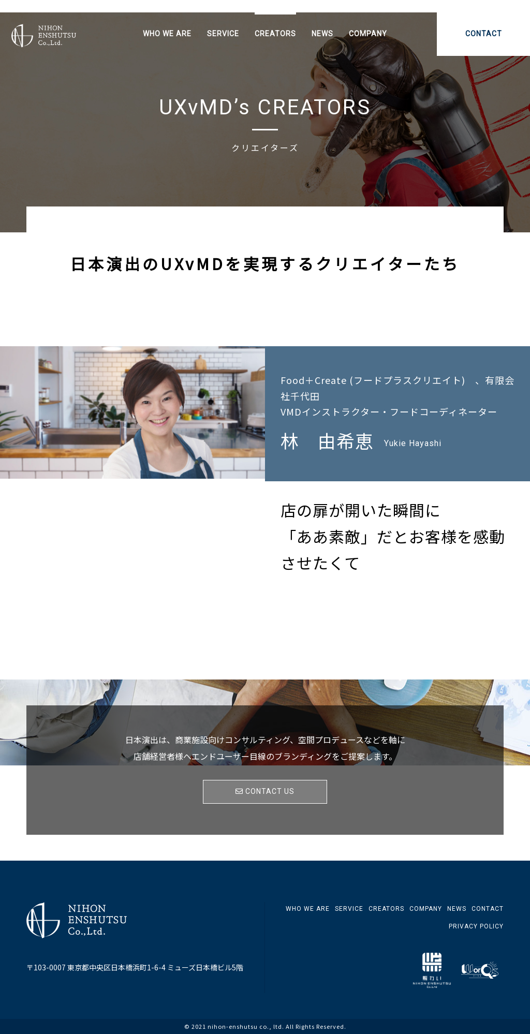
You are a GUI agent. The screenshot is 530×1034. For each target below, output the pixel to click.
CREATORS (275, 33)
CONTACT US (265, 791)
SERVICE (223, 33)
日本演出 (58, 38)
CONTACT (483, 33)
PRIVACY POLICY (476, 926)
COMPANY (368, 33)
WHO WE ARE (167, 33)
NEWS (322, 33)
